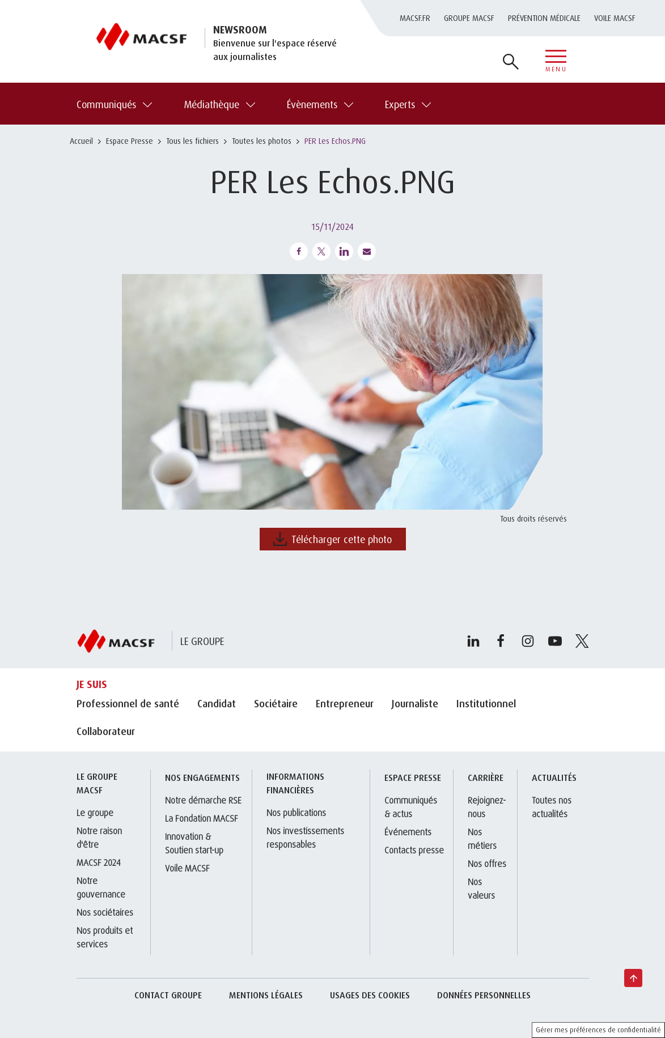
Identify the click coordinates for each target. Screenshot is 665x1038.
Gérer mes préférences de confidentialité (598, 1030)
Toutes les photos (261, 141)
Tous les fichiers (192, 141)
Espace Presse (129, 141)
